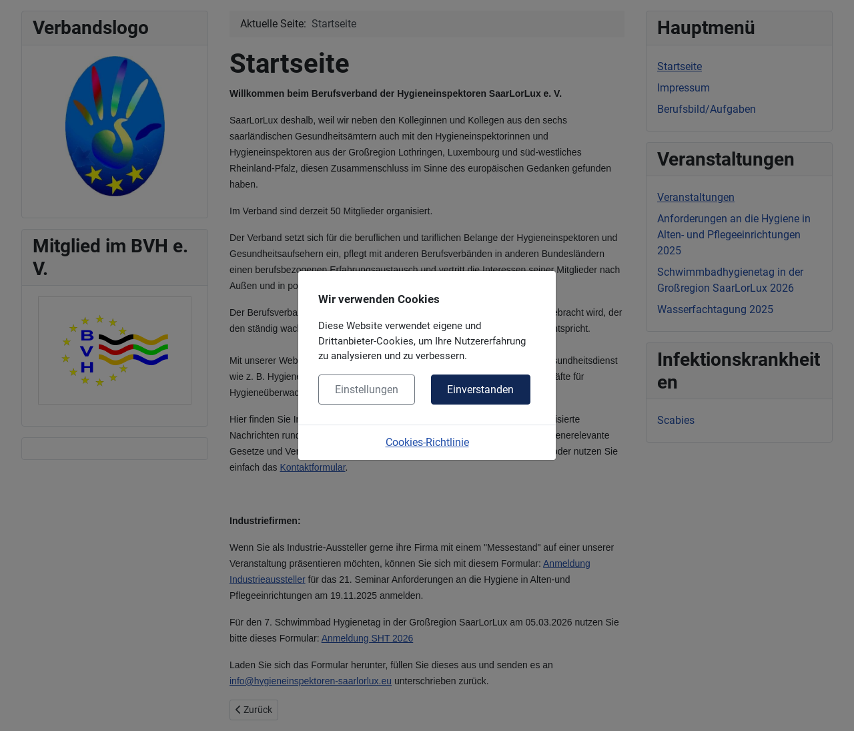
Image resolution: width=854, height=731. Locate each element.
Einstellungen (366, 389)
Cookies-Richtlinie (427, 442)
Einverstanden (480, 389)
